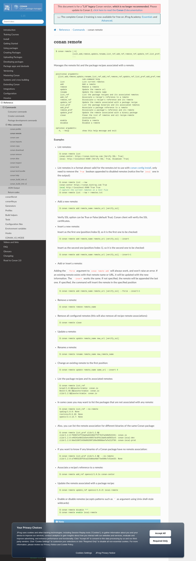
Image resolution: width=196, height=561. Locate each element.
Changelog (8, 256)
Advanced (107, 20)
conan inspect (15, 163)
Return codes (13, 192)
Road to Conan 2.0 (12, 260)
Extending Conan (12, 84)
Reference (7, 102)
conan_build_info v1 (18, 179)
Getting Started (11, 43)
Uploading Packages (13, 57)
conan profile (15, 129)
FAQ (6, 247)
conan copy (15, 146)
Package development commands (22, 121)
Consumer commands (17, 112)
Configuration (10, 93)
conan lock (14, 167)
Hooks (8, 233)
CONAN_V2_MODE (14, 238)
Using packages (11, 48)
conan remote (15, 133)
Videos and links (11, 242)
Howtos (7, 98)
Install (6, 39)
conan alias (14, 158)
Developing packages (13, 62)
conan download (17, 150)
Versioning (8, 71)
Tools (7, 219)
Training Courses (11, 34)
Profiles (8, 210)
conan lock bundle (17, 171)
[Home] (55, 29)
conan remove (16, 154)
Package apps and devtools (16, 66)
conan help (14, 175)
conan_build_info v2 (18, 184)
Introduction (9, 30)
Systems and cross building (16, 80)
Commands (9, 107)
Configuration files (14, 224)
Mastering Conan (12, 75)
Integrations (9, 89)
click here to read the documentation (118, 10)
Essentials (147, 17)
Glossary (7, 251)
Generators (10, 206)
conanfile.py (11, 201)
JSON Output (14, 188)
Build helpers (11, 215)
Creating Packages (12, 52)
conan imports (16, 142)
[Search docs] (23, 21)
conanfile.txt (11, 197)
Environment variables (15, 228)
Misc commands (14, 125)
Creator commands (16, 116)
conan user (14, 137)
